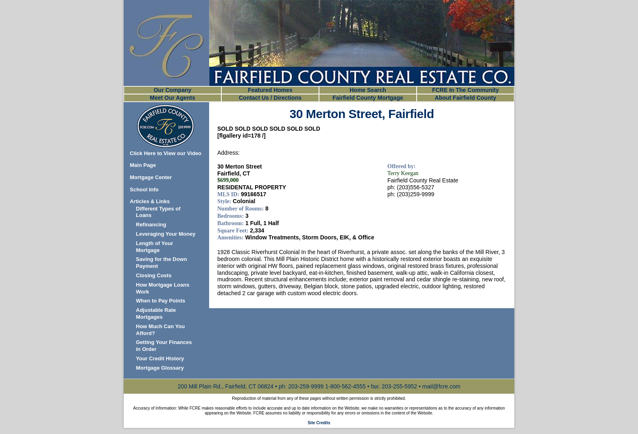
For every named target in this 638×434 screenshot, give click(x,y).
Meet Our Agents (172, 97)
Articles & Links (150, 201)
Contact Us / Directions (270, 97)
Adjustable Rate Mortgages (156, 313)
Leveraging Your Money (165, 234)
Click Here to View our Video (165, 153)
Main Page (143, 165)
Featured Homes (270, 90)
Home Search (368, 90)
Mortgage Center (151, 177)
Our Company (173, 90)
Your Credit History (160, 358)
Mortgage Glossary (160, 368)
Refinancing (151, 224)
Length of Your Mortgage (154, 246)
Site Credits (319, 423)
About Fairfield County (465, 97)
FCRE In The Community (465, 90)
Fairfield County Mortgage (367, 97)
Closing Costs (153, 275)
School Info (144, 189)
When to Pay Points (160, 301)
